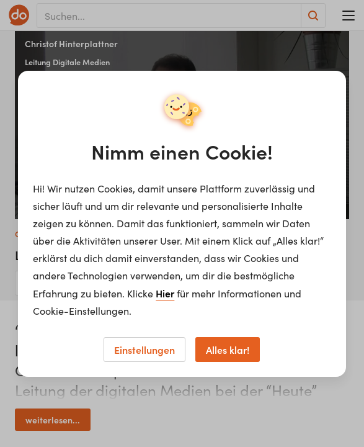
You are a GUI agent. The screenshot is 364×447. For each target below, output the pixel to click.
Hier (165, 293)
